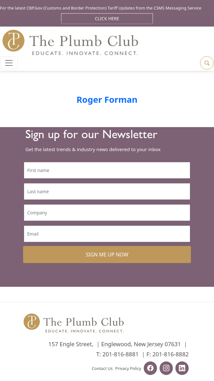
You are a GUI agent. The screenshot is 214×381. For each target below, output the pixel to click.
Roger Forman (107, 99)
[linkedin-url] (182, 369)
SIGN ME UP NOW (107, 254)
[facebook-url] (150, 369)
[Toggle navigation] (9, 63)
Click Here (107, 18)
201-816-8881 (120, 354)
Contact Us (102, 368)
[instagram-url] (166, 369)
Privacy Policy (128, 368)
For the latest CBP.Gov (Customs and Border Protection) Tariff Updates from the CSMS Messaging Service (100, 8)
